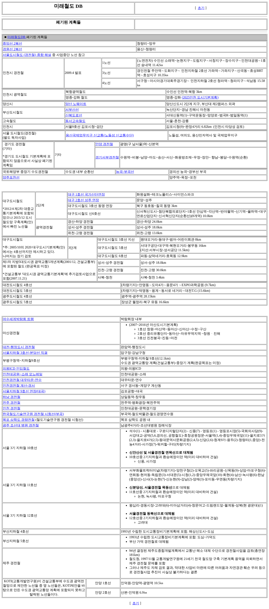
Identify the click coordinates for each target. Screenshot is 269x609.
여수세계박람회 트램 (18, 319)
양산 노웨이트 (75, 104)
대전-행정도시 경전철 (19, 347)
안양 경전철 (104, 144)
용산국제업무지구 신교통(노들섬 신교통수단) (100, 135)
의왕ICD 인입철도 (16, 368)
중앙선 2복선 (12, 43)
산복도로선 (73, 115)
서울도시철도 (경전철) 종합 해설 (27, 55)
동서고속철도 (75, 121)
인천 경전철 (11, 408)
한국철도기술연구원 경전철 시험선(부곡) (33, 414)
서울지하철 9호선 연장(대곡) (24, 391)
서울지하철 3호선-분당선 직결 (25, 352)
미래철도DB (16, 37)
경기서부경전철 (107, 157)
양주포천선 (11, 177)
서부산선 (72, 109)
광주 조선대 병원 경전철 (21, 425)
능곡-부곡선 (125, 171)
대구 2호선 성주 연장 (83, 200)
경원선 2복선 (12, 49)
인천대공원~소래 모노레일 (22, 374)
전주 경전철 (11, 402)
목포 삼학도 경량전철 (19, 419)
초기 (201, 8)
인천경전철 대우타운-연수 (22, 380)
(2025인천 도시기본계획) (200, 97)
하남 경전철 (11, 397)
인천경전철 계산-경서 (19, 385)
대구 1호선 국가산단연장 (86, 194)
